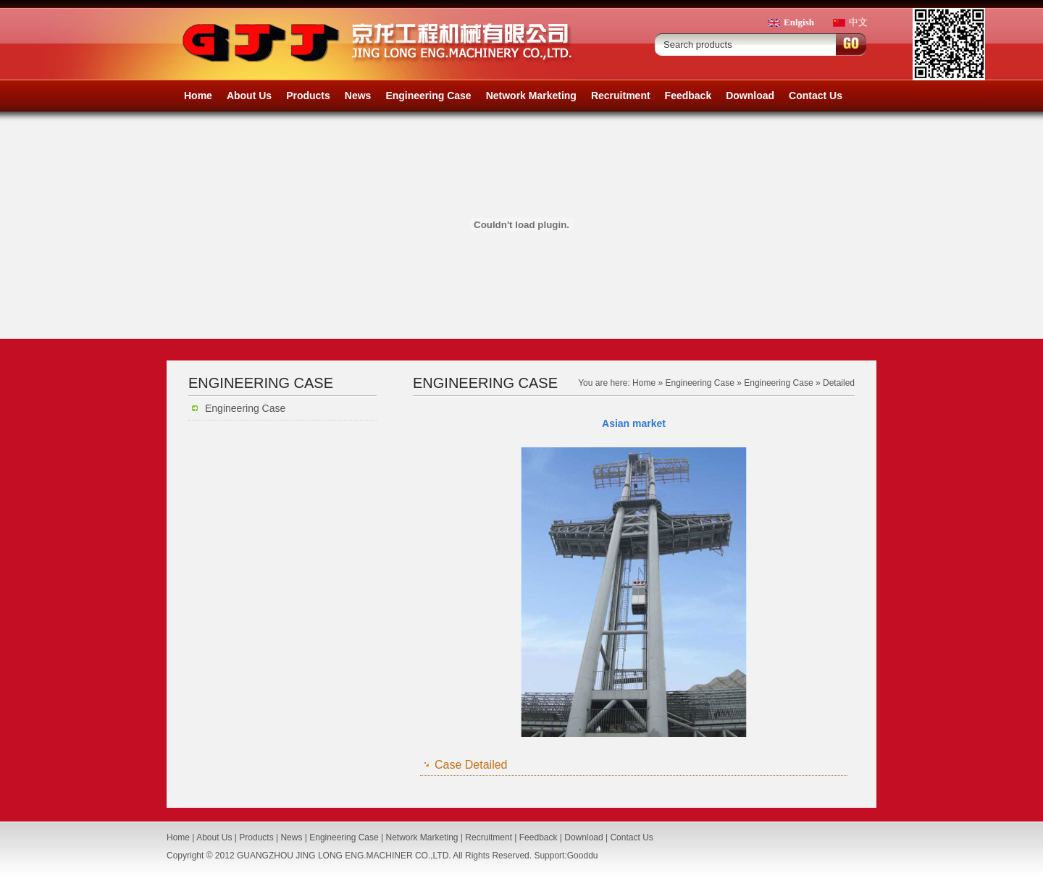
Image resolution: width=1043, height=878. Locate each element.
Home (198, 95)
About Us (249, 95)
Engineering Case (428, 95)
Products (308, 95)
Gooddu (582, 855)
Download (750, 95)
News (358, 95)
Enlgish (799, 22)
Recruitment (620, 95)
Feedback (688, 95)
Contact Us (815, 95)
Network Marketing (531, 95)
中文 (858, 22)
